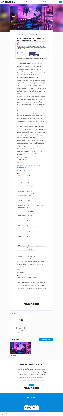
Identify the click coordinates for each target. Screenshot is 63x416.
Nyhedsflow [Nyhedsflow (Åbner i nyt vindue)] (55, 414)
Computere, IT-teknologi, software (38, 271)
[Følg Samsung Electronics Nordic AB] (60, 2)
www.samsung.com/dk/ (21, 167)
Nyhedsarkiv (26, 1)
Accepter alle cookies (34, 55)
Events (39, 1)
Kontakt (44, 1)
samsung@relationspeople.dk (20, 332)
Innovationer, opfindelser (22, 272)
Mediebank (33, 1)
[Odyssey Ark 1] (20, 348)
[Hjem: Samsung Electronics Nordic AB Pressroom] (8, 2)
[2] (21, 140)
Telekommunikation (21, 271)
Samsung (23, 277)
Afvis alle (32, 52)
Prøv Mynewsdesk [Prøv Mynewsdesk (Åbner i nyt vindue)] (40, 414)
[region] (32, 50)
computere (35, 277)
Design (26, 277)
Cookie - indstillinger (21, 52)
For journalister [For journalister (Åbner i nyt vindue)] (48, 414)
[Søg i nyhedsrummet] (56, 2)
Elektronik (30, 271)
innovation (19, 277)
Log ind (60, 414)
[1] (17, 261)
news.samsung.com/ (31, 290)
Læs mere (31, 384)
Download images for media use (46, 339)
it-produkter (30, 277)
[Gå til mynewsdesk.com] (5, 414)
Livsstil (26, 271)
